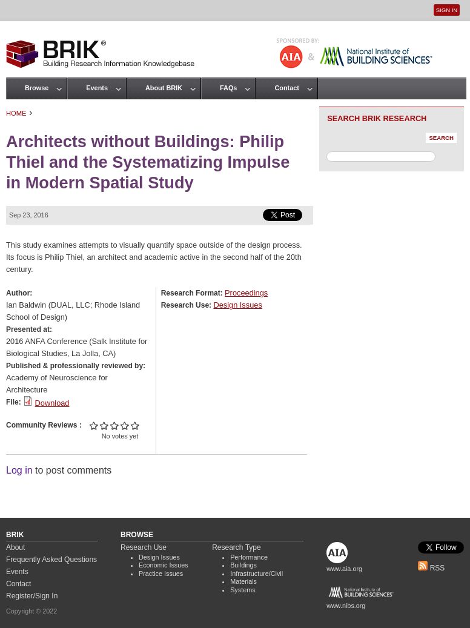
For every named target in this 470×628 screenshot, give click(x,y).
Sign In (446, 10)
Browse (36, 87)
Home (16, 113)
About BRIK (163, 87)
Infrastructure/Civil (256, 573)
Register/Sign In (32, 596)
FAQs (228, 87)
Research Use (144, 547)
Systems (242, 589)
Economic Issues (163, 565)
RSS (431, 568)
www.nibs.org (345, 605)
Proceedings (246, 292)
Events (97, 87)
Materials (243, 581)
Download (52, 403)
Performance (249, 557)
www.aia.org (344, 568)
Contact (286, 87)
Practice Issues (161, 573)
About (15, 547)
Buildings (243, 565)
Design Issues (237, 304)
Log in (19, 470)
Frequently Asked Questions (51, 559)
